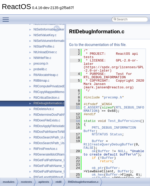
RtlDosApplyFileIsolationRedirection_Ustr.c (63, 126)
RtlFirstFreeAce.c (45, 149)
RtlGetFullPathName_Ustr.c (52, 166)
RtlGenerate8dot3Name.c (51, 154)
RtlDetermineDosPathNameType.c (57, 115)
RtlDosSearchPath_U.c (49, 137)
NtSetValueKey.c (45, 35)
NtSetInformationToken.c (50, 29)
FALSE (89, 147)
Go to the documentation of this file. (98, 45)
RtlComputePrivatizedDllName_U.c (58, 86)
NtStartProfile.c (44, 46)
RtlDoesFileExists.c (47, 120)
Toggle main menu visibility (7, 17)
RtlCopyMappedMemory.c (51, 92)
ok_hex (98, 174)
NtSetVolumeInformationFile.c (54, 41)
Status (116, 134)
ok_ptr (98, 168)
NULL (122, 151)
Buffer (90, 131)
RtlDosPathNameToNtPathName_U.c (59, 132)
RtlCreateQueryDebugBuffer (109, 144)
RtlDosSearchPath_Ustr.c (51, 143)
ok (94, 151)
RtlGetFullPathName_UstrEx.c (54, 171)
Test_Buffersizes (124, 121)
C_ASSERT (92, 107)
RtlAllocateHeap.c (46, 75)
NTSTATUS (100, 134)
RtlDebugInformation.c (49, 103)
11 (75, 107)
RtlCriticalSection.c (47, 97)
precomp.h (41, 63)
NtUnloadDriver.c (45, 52)
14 (75, 121)
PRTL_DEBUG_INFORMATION (114, 127)
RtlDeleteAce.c (44, 109)
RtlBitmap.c (41, 80)
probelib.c (40, 69)
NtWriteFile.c (42, 58)
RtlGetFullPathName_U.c (51, 160)
